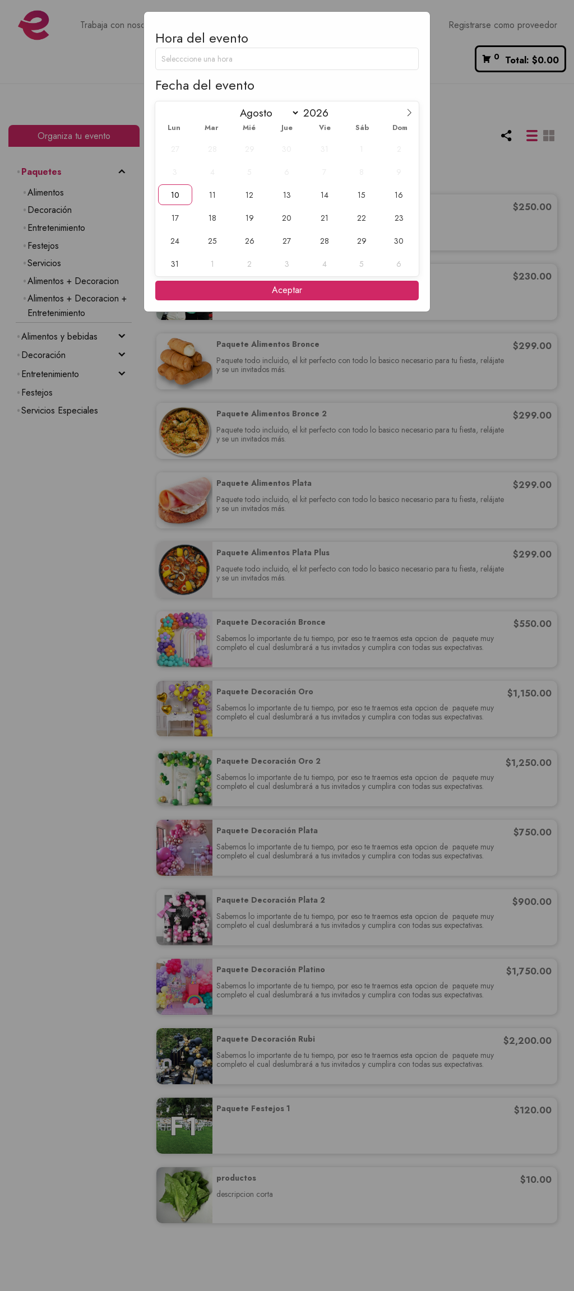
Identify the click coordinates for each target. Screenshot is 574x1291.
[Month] (267, 113)
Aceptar (287, 290)
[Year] (320, 112)
